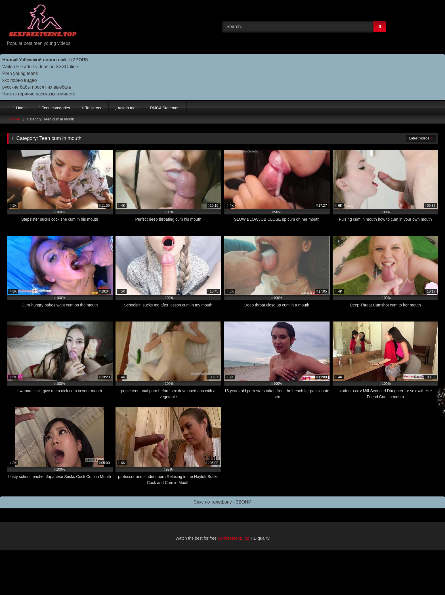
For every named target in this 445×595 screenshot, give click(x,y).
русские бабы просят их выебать (36, 87)
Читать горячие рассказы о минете (38, 93)
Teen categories (56, 108)
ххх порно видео (19, 80)
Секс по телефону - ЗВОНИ (222, 502)
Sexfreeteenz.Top (234, 538)
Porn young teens (20, 73)
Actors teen (127, 108)
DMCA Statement (165, 108)
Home (21, 108)
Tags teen (93, 108)
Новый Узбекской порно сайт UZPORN (45, 59)
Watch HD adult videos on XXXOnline (40, 66)
